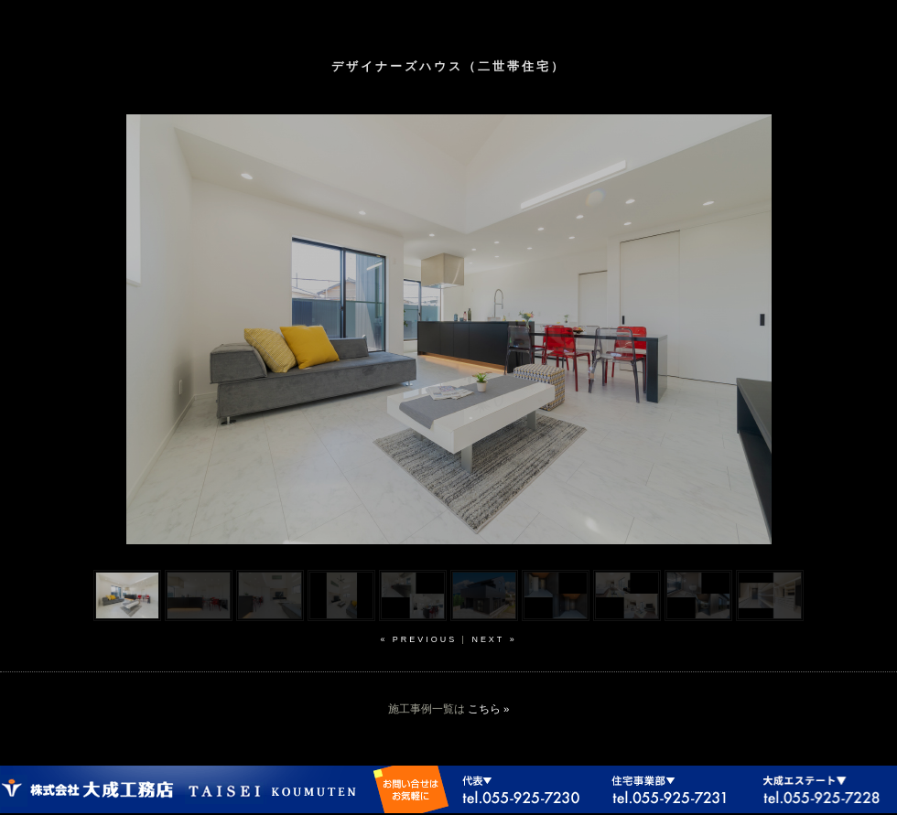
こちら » (489, 708)
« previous (418, 639)
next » (493, 639)
